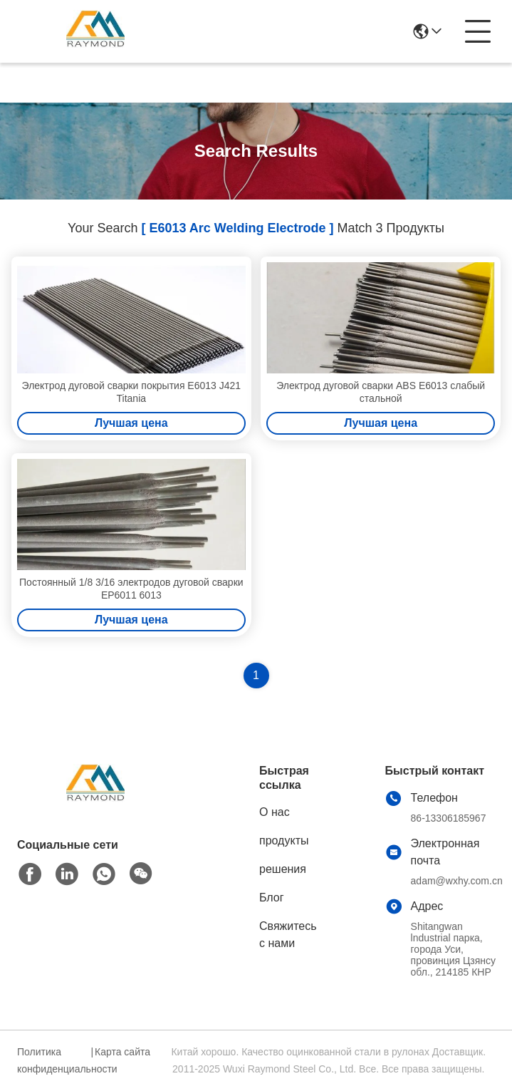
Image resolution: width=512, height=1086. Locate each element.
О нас (274, 812)
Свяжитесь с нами (288, 934)
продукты (283, 840)
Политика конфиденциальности (52, 1060)
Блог (271, 897)
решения (282, 869)
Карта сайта (122, 1051)
